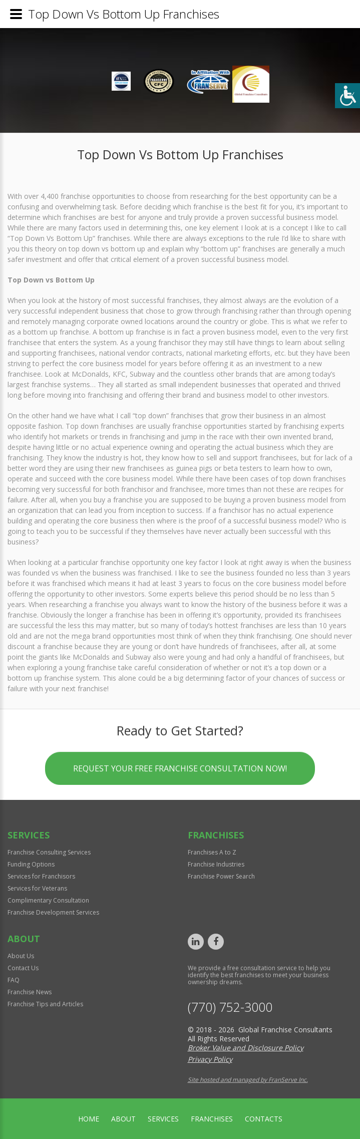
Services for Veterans (37, 888)
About (123, 1118)
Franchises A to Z (212, 852)
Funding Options (31, 864)
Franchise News (30, 992)
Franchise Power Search (221, 876)
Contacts (263, 1118)
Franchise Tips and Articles (45, 1004)
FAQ (14, 980)
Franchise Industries (216, 864)
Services (163, 1118)
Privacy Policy (210, 1059)
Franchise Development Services (53, 912)
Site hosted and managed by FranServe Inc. (248, 1079)
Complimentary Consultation (48, 900)
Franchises (212, 1118)
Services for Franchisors (41, 876)
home (88, 1118)
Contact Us (23, 968)
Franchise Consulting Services (49, 852)
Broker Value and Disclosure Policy (245, 1047)
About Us (21, 956)
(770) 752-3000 (230, 1007)
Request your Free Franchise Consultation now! (180, 770)
